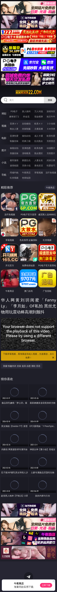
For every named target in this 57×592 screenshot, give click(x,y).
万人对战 (38, 111)
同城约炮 (14, 172)
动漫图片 (51, 148)
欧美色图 (38, 148)
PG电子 (14, 111)
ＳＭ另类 (51, 128)
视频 (4, 125)
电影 (4, 138)
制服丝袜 (14, 141)
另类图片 (51, 153)
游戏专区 (51, 111)
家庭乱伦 (26, 160)
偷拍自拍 (26, 135)
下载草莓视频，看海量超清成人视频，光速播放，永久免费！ (29, 355)
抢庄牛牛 (51, 116)
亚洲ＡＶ (14, 123)
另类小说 (26, 165)
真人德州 (26, 111)
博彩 (4, 113)
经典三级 (26, 141)
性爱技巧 (51, 165)
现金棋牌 (38, 116)
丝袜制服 (26, 128)
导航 (4, 174)
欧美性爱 (51, 135)
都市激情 (14, 160)
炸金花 (26, 116)
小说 (4, 162)
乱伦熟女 (38, 141)
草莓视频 (38, 172)
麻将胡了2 (14, 116)
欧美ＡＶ (38, 123)
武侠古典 (51, 160)
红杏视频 (14, 177)
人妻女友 (38, 160)
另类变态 (51, 141)
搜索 (50, 100)
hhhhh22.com (28, 92)
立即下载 (46, 585)
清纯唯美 (26, 153)
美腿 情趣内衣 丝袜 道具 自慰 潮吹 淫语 (21, 365)
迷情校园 (14, 165)
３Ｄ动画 (51, 123)
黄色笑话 (38, 165)
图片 (4, 150)
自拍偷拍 (26, 123)
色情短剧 (26, 177)
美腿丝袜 (14, 153)
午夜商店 (26, 172)
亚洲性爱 (14, 135)
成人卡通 (38, 135)
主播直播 (38, 128)
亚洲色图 (26, 148)
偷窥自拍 (14, 148)
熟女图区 (38, 153)
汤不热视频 (51, 172)
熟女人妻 (14, 128)
